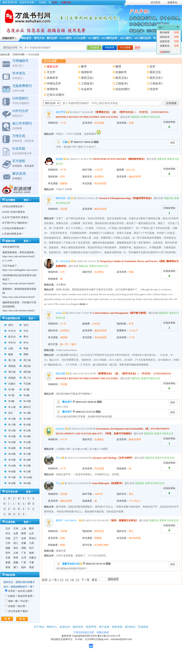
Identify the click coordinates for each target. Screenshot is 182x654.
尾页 (94, 579)
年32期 (25, 442)
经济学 (154, 89)
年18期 (25, 459)
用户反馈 (104, 626)
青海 (15, 557)
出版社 (10, 383)
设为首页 (155, 2)
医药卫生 (155, 72)
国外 (23, 567)
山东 (31, 533)
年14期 (25, 413)
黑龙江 (32, 538)
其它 (8, 413)
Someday (60, 428)
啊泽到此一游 (63, 198)
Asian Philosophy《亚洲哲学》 (107, 483)
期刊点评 (52, 38)
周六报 (10, 372)
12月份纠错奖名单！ (13, 233)
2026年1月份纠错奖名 (13, 212)
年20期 (25, 424)
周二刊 (25, 377)
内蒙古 (32, 557)
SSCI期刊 (93, 38)
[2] (61, 579)
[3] (66, 579)
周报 (24, 354)
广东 (23, 552)
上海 (23, 528)
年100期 (26, 477)
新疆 (7, 562)
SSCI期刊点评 (109, 38)
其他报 (10, 377)
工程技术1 (87, 83)
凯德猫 (59, 159)
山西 (15, 533)
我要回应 (135, 117)
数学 (84, 66)
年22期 (25, 430)
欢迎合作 (65, 626)
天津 (15, 528)
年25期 (10, 459)
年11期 (10, 407)
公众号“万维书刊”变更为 (15, 217)
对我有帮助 (169, 122)
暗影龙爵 (60, 373)
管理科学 (52, 89)
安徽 (23, 543)
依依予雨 (60, 112)
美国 (31, 567)
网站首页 (26, 38)
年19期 (25, 465)
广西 (23, 562)
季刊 (24, 336)
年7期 (9, 395)
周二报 (10, 360)
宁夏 (31, 562)
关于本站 (39, 626)
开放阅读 (143, 626)
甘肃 (7, 557)
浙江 (15, 543)
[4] (72, 579)
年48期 (10, 448)
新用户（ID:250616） (67, 520)
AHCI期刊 (125, 38)
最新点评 (52, 66)
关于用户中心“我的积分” (15, 222)
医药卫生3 (156, 77)
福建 (7, 548)
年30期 (10, 442)
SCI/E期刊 (65, 38)
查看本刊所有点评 (150, 117)
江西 (31, 543)
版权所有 (78, 626)
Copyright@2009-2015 (84, 635)
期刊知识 (130, 626)
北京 (7, 528)
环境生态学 (54, 83)
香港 (7, 567)
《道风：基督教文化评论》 (123, 520)
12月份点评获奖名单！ (14, 228)
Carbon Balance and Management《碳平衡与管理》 (120, 313)
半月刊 (10, 331)
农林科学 (52, 77)
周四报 (10, 366)
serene (59, 313)
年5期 (24, 389)
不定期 (25, 383)
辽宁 (15, 538)
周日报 (25, 372)
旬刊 (24, 325)
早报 (24, 348)
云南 (15, 552)
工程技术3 (156, 83)
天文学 (51, 72)
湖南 (23, 548)
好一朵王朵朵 (63, 261)
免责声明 (91, 626)
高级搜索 (109, 47)
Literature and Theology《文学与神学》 (112, 457)
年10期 (25, 401)
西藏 (15, 562)
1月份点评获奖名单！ (13, 206)
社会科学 (86, 89)
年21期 (10, 430)
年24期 (10, 436)
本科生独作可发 (10, 246)
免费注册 (66, 2)
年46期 (10, 471)
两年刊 (25, 407)
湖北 (15, 548)
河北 (7, 533)
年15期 (10, 418)
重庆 (31, 528)
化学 (152, 66)
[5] (77, 579)
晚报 (8, 354)
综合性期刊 (122, 89)
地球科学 (86, 72)
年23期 (25, 471)
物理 (118, 66)
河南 (7, 538)
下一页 (85, 579)
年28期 (25, 436)
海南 (31, 552)
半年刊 (10, 342)
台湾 (23, 557)
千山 (58, 457)
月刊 (24, 331)
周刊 (8, 325)
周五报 (25, 366)
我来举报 (117, 626)
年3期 (9, 389)
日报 (8, 348)
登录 (54, 2)
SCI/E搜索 (125, 47)
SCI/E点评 (80, 38)
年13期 (25, 454)
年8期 (24, 395)
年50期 (10, 454)
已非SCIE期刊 (55, 94)
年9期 (9, 401)
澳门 (15, 567)
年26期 (10, 465)
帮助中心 (52, 626)
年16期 (25, 418)
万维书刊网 (18, 54)
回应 (172, 142)
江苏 (7, 543)
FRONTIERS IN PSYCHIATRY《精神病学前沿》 (119, 159)
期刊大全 (39, 38)
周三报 (25, 360)
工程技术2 (121, 83)
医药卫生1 (87, 77)
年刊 (24, 342)
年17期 (10, 424)
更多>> (27, 200)
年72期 (10, 477)
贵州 (7, 552)
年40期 (10, 483)
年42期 (25, 448)
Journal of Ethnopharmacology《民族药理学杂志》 (126, 198)
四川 (31, 548)
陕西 (23, 533)
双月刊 (10, 336)
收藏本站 (172, 2)
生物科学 (121, 72)
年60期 (25, 483)
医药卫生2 (121, 77)
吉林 (23, 538)
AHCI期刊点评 (142, 38)
